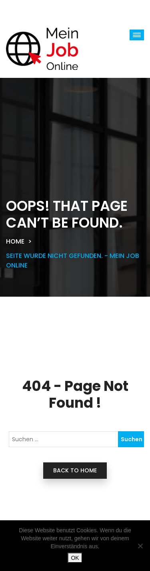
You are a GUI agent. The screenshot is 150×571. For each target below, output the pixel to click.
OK (75, 558)
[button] (137, 35)
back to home (75, 470)
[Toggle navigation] (32, 9)
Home (15, 241)
